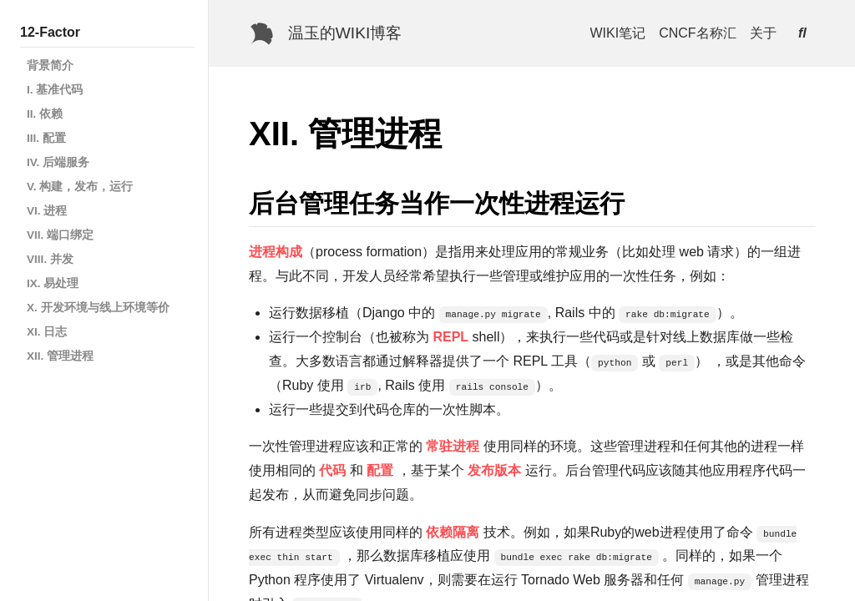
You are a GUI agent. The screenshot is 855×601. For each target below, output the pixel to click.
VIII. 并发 (50, 259)
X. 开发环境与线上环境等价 (98, 307)
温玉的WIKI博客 (345, 33)
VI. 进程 (47, 211)
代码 (332, 470)
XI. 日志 (47, 332)
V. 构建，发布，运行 (80, 186)
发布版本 (494, 470)
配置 (380, 470)
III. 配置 (46, 138)
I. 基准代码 (55, 89)
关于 (763, 33)
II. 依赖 (45, 114)
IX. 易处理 (52, 283)
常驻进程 (452, 446)
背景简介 (50, 65)
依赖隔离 (452, 532)
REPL (450, 337)
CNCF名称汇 (697, 33)
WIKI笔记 (618, 33)
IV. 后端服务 (58, 162)
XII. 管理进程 (60, 356)
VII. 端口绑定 (60, 235)
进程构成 (275, 252)
